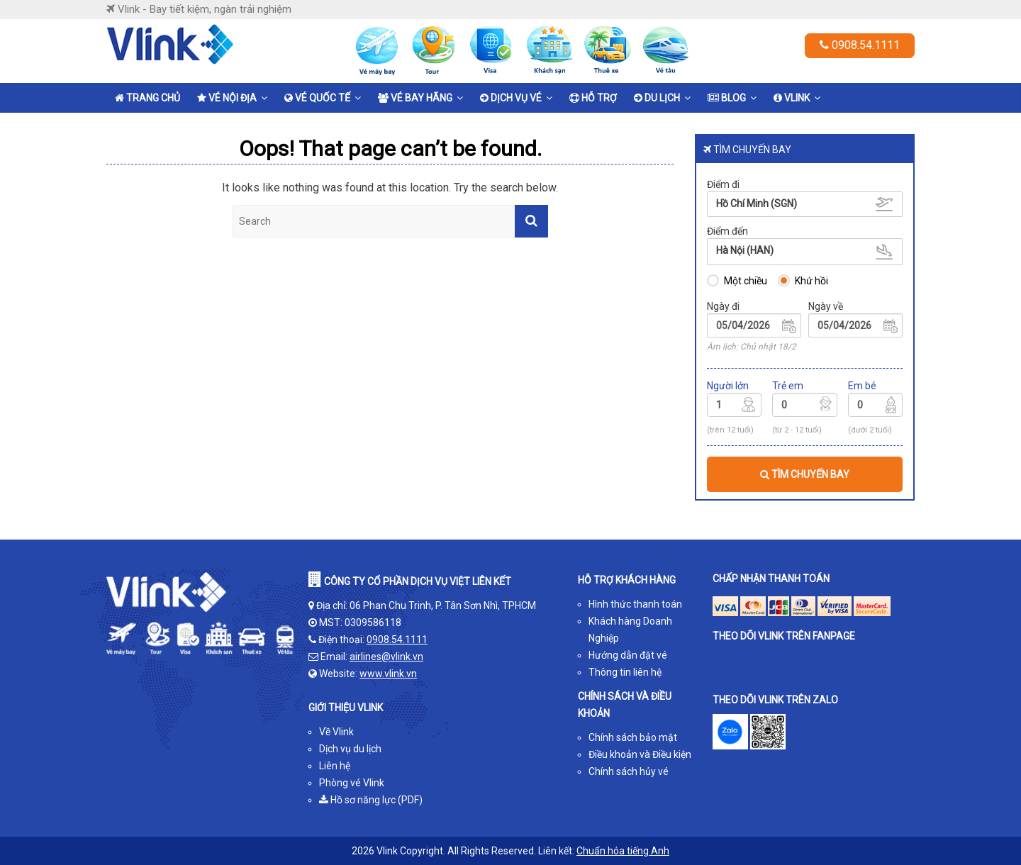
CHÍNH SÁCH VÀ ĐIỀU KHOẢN (624, 705)
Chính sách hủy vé (628, 771)
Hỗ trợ (593, 98)
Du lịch (657, 98)
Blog (727, 98)
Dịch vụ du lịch (350, 748)
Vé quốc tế (317, 98)
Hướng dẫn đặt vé (627, 655)
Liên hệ (334, 765)
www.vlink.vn (388, 673)
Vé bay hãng (415, 98)
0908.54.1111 (860, 45)
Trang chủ (147, 98)
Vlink (792, 98)
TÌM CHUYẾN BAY (804, 474)
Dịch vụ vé (511, 98)
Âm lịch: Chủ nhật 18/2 (751, 347)
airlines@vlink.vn (386, 656)
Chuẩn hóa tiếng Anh (622, 850)
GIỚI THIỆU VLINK (345, 707)
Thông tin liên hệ (625, 672)
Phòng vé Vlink (351, 782)
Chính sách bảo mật (632, 737)
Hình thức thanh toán (635, 604)
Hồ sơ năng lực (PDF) (371, 799)
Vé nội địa (227, 98)
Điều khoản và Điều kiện (639, 754)
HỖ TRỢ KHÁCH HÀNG (627, 580)
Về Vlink (336, 731)
